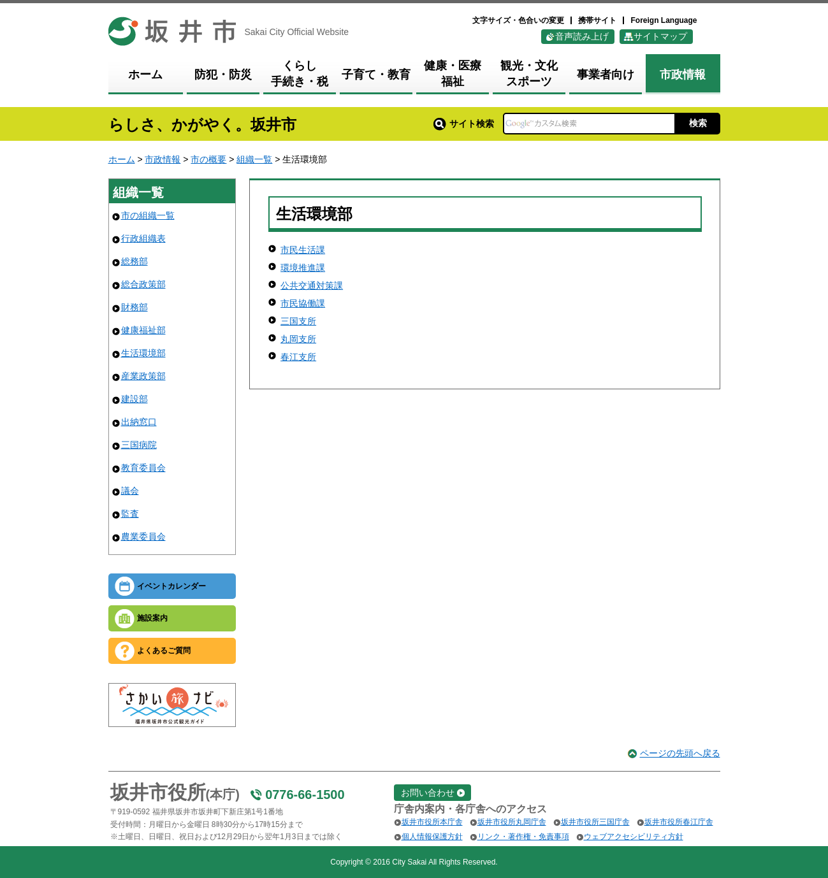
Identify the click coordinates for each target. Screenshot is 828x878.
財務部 (134, 307)
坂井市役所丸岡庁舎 (511, 821)
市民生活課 (302, 250)
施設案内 (152, 618)
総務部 (134, 261)
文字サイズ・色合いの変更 (518, 20)
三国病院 (139, 445)
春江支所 (298, 357)
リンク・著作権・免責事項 (523, 836)
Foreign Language (663, 20)
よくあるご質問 (164, 650)
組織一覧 (254, 159)
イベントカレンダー (171, 586)
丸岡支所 (298, 339)
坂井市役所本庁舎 (432, 821)
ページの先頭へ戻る (680, 753)
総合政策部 (143, 284)
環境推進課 (302, 268)
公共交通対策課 (311, 285)
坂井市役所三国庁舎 (595, 821)
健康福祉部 (143, 330)
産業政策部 (143, 376)
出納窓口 (139, 422)
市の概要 (208, 159)
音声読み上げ (582, 36)
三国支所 (298, 321)
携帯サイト (597, 20)
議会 (130, 491)
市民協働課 (302, 303)
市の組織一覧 (148, 215)
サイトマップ (660, 36)
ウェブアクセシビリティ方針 (633, 836)
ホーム (121, 159)
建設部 (134, 399)
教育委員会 (143, 468)
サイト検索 (463, 124)
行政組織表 (143, 238)
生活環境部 (143, 353)
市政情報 (162, 159)
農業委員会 (143, 536)
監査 (130, 513)
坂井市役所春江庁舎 (678, 821)
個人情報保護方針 (432, 836)
